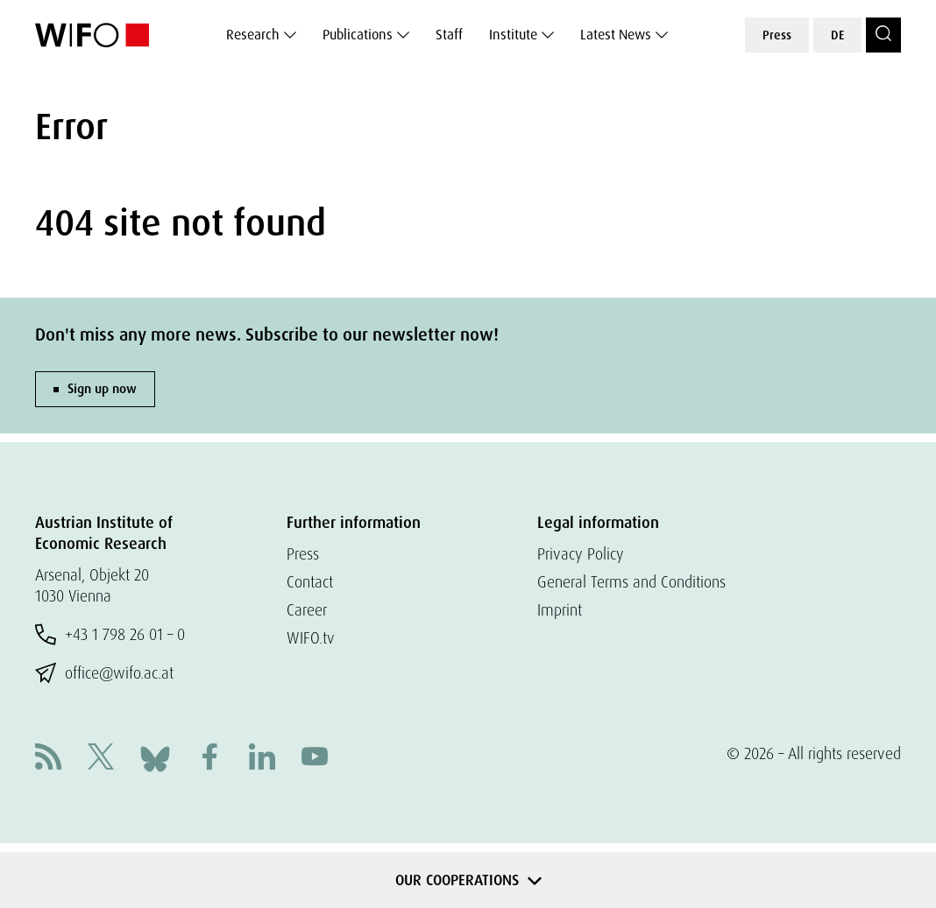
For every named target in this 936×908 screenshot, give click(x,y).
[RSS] (48, 759)
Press (776, 35)
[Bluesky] (155, 757)
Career (307, 610)
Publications (358, 34)
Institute (513, 34)
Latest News (615, 34)
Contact (310, 582)
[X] (101, 759)
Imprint (559, 610)
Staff (449, 34)
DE (837, 35)
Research (253, 34)
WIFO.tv (311, 638)
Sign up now (102, 389)
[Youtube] (314, 759)
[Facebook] (209, 759)
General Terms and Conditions (631, 582)
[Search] (883, 35)
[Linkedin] (262, 759)
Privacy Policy (580, 554)
